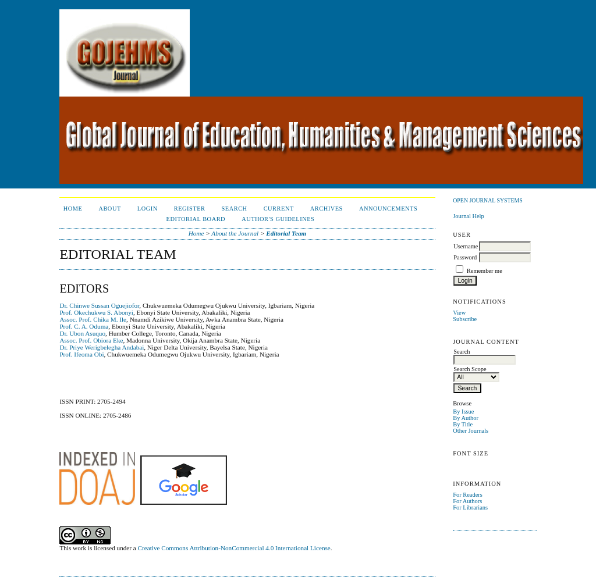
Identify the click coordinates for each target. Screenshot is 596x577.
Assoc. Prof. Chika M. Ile (92, 319)
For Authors (467, 501)
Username (465, 246)
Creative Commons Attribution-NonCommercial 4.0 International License (234, 547)
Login (147, 208)
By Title (463, 424)
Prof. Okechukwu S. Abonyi (96, 312)
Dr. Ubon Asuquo (82, 333)
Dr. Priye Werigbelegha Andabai (101, 347)
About (109, 208)
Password (465, 257)
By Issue (463, 411)
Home (73, 208)
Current (279, 208)
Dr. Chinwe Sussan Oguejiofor (99, 305)
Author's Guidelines (278, 219)
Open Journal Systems (488, 200)
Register (189, 208)
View (459, 312)
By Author (465, 418)
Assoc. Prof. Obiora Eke (91, 340)
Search (234, 208)
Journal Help (468, 216)
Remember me (484, 271)
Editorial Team (286, 233)
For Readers (468, 494)
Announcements (388, 208)
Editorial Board (196, 219)
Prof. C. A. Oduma (83, 326)
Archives (326, 208)
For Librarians (470, 507)
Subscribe (465, 319)
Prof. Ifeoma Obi (81, 354)
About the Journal (234, 233)
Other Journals (470, 431)
